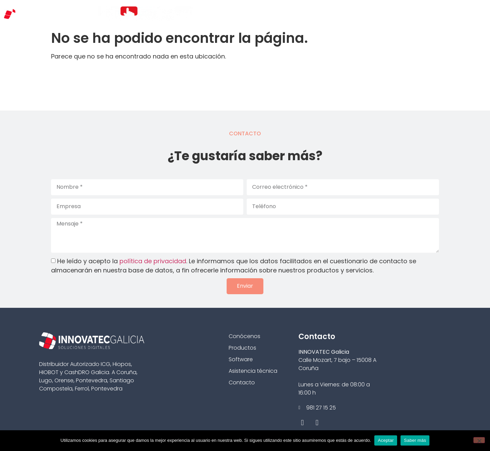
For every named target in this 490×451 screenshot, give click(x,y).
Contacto (465, 13)
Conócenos (247, 13)
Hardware (348, 13)
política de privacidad (152, 261)
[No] (479, 440)
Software (241, 359)
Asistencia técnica (253, 371)
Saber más (415, 440)
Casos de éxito (394, 13)
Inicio (211, 13)
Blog (433, 13)
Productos (242, 348)
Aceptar (386, 440)
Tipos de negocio (298, 13)
